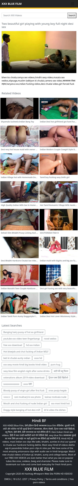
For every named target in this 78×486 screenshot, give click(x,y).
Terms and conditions (56, 479)
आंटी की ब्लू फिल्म (61, 371)
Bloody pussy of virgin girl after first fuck (23, 390)
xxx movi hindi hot (60, 403)
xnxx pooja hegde (58, 390)
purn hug (55, 364)
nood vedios (50, 338)
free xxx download (12, 345)
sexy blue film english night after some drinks (26, 371)
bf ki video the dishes (54, 409)
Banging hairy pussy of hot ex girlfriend (23, 332)
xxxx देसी (27, 384)
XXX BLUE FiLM (12, 4)
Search (71, 15)
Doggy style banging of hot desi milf (21, 409)
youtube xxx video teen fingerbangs (21, 338)
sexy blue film (56, 435)
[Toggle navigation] (72, 3)
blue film (51, 425)
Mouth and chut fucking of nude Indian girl (25, 403)
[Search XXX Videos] (34, 15)
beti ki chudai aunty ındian (16, 358)
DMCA (7, 479)
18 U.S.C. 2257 (20, 479)
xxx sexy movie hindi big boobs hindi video (25, 364)
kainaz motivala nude (55, 396)
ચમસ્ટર (6, 396)
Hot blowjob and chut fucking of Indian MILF (25, 351)
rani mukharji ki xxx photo (27, 396)
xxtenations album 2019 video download (23, 377)
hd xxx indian (33, 345)
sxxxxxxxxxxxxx (11, 384)
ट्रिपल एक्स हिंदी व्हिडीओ (58, 377)
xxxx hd (38, 358)
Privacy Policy (36, 479)
